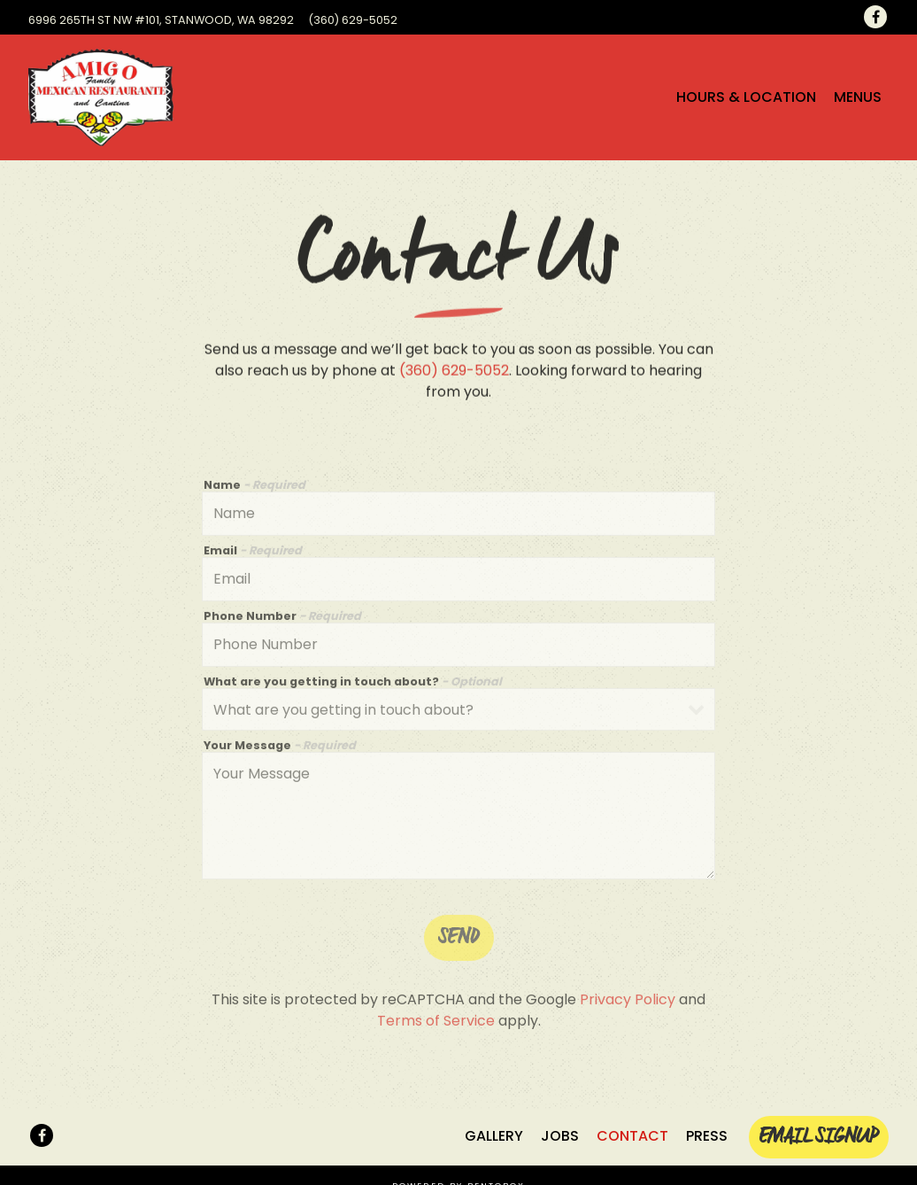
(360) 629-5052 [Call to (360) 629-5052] (352, 19)
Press (707, 1136)
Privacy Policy (627, 1002)
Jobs (560, 1136)
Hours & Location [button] (746, 97)
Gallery (494, 1136)
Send (459, 941)
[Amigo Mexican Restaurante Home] (100, 97)
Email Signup (818, 1137)
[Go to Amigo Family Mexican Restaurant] (161, 20)
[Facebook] (875, 16)
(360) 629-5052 (454, 371)
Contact (632, 1136)
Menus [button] (858, 97)
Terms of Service (436, 1023)
